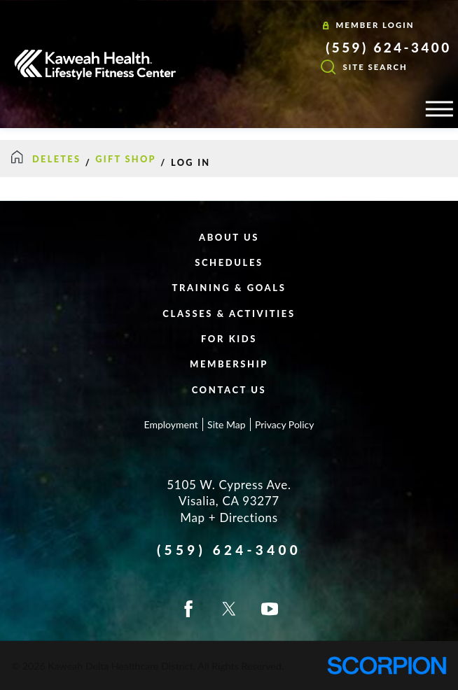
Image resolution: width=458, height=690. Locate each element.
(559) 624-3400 (388, 48)
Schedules (229, 262)
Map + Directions (229, 517)
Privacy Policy (284, 424)
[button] (439, 109)
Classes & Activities (228, 313)
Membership (229, 363)
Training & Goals (229, 287)
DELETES (56, 158)
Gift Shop (125, 158)
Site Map (226, 424)
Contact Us (229, 389)
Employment (171, 424)
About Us (229, 237)
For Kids (229, 338)
